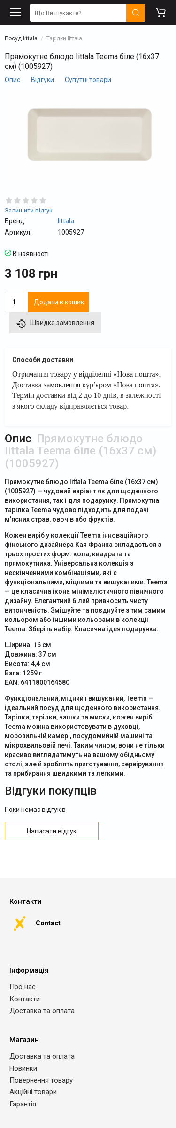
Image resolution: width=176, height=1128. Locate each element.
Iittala (66, 221)
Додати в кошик (59, 302)
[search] (87, 13)
